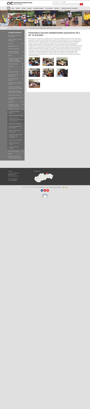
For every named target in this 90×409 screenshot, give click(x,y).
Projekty (57, 8)
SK (62, 1)
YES (15, 69)
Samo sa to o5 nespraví (15, 151)
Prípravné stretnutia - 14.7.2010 (16, 115)
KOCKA (15, 55)
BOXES (10, 153)
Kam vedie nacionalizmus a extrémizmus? (14, 36)
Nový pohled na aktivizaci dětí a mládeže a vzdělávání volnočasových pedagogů (15, 60)
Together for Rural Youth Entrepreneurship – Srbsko (14, 157)
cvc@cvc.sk (14, 180)
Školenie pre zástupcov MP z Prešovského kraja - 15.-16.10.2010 (16, 136)
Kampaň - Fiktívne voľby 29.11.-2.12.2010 (14, 131)
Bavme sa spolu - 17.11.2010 (15, 140)
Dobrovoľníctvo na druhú (15, 95)
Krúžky (18, 8)
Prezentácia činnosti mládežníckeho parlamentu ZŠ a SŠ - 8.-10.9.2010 (45, 28)
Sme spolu (15, 66)
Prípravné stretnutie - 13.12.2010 (14, 147)
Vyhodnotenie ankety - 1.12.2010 (14, 143)
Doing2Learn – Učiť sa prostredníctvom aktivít (15, 105)
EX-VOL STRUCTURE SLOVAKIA (15, 79)
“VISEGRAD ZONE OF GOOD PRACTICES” (15, 40)
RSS (60, 1)
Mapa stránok (56, 1)
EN (64, 1)
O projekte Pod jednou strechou (14, 112)
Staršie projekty (14, 28)
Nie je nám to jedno (15, 64)
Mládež (29, 8)
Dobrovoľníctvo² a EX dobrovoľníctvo (15, 75)
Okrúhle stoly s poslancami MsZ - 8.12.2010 (15, 127)
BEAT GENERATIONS (15, 72)
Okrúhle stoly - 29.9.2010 (14, 123)
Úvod (8, 28)
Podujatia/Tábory (38, 8)
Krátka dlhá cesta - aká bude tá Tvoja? (15, 83)
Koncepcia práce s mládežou (69, 8)
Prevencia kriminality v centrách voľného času (15, 52)
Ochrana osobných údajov (55, 187)
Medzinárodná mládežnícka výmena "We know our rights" (15, 87)
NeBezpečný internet (13, 46)
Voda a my (15, 43)
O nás (12, 8)
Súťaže (24, 8)
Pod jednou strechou (23, 28)
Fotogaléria (49, 8)
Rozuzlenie (15, 102)
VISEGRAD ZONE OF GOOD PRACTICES (15, 98)
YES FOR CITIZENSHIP (13, 48)
